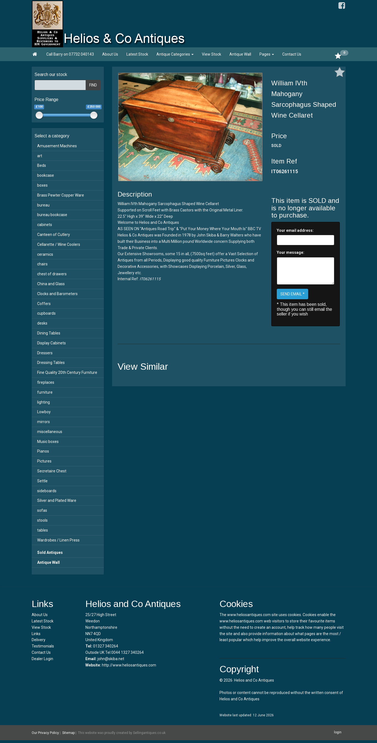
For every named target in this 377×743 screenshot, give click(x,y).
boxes (42, 185)
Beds (41, 165)
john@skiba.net (110, 659)
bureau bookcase (52, 215)
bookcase (45, 175)
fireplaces (45, 382)
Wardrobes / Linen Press (58, 540)
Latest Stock (137, 54)
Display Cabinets (51, 343)
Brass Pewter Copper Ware (60, 195)
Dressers (45, 353)
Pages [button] (266, 54)
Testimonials (43, 646)
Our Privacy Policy (45, 733)
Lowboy (44, 412)
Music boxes (48, 441)
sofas (42, 510)
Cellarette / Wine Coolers (58, 244)
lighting (43, 402)
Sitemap (68, 733)
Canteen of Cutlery (53, 234)
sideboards (46, 491)
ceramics (45, 254)
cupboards (46, 313)
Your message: (290, 252)
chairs (42, 264)
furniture (45, 392)
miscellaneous (49, 431)
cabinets (44, 224)
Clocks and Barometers (57, 294)
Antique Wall (240, 54)
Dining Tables (48, 333)
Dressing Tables (51, 362)
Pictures (44, 461)
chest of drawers (52, 274)
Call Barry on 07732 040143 (70, 54)
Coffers (44, 303)
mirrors (43, 422)
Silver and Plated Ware (56, 500)
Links (36, 634)
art (39, 156)
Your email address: (295, 230)
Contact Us (291, 54)
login (337, 732)
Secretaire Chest (51, 471)
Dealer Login (42, 659)
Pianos (43, 451)
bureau (43, 205)
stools (42, 520)
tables (42, 530)
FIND (93, 85)
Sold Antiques (50, 552)
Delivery (38, 640)
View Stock (211, 54)
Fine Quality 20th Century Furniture (67, 372)
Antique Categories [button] (175, 54)
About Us (110, 54)
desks (42, 323)
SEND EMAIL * (292, 294)
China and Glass (51, 284)
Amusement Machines (57, 146)
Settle (42, 481)
